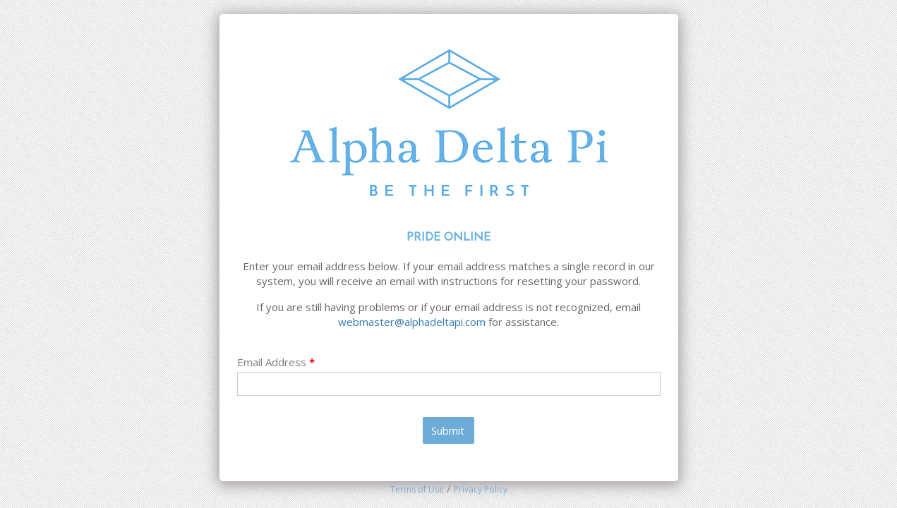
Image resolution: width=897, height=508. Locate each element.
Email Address (276, 362)
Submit (447, 430)
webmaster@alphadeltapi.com (412, 322)
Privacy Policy (480, 489)
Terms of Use (417, 489)
